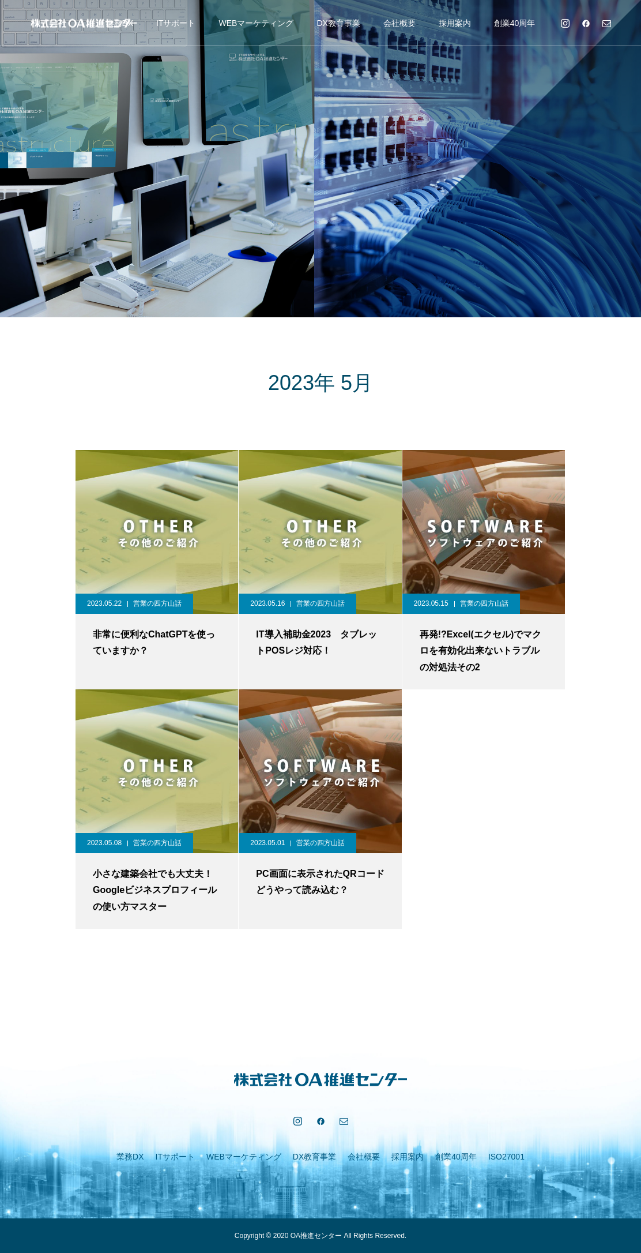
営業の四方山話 (157, 603)
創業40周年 (515, 23)
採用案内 (455, 23)
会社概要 (399, 23)
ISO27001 (506, 1156)
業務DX (130, 1156)
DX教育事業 (338, 23)
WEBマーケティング (255, 23)
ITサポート (175, 23)
